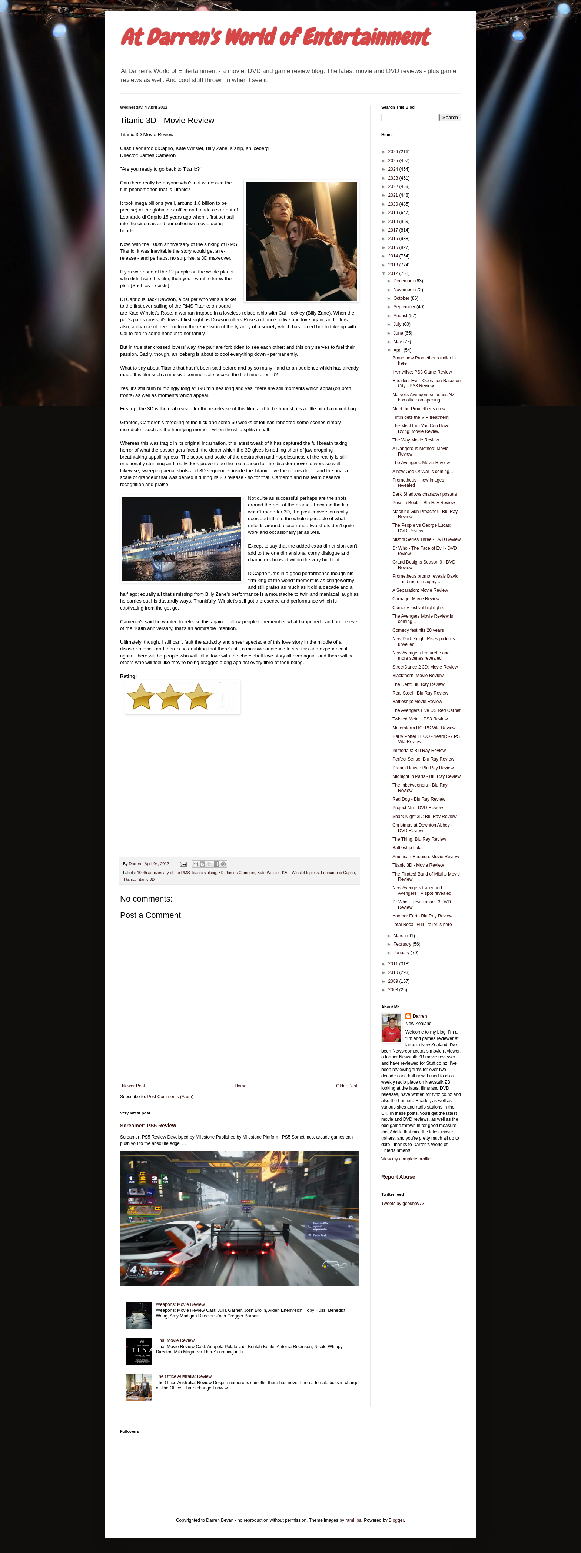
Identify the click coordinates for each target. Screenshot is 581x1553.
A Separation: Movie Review (420, 590)
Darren (420, 1016)
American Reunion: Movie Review (425, 856)
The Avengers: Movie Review (421, 462)
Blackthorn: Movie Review (418, 675)
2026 (393, 151)
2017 (393, 230)
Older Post (346, 1086)
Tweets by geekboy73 (402, 1203)
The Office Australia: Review (184, 1376)
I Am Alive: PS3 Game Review (422, 372)
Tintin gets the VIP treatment (420, 417)
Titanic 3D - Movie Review (418, 865)
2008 (393, 989)
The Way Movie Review (415, 440)
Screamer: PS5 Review (148, 1126)
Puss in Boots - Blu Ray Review (423, 502)
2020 (393, 204)
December (404, 280)
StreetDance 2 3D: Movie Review (425, 667)
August (401, 315)
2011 (393, 963)
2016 (393, 238)
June (399, 333)
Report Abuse (398, 1177)
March (400, 935)
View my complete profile (406, 1159)
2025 (393, 160)
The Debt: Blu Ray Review (418, 684)
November (404, 289)
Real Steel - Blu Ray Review (420, 693)
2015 (393, 247)
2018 (393, 221)
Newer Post (133, 1086)
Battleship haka (407, 847)
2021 (393, 195)
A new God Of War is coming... (422, 471)
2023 (393, 178)
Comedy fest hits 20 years (418, 630)
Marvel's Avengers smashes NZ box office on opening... (423, 397)
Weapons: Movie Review (180, 1304)
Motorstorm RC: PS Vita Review (424, 727)
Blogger (396, 1520)
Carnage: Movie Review (415, 598)
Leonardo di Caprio (338, 872)
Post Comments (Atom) (170, 1096)
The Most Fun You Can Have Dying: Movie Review (420, 428)
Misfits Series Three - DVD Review (426, 539)
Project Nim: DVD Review (417, 807)
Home (240, 1086)
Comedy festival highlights (418, 607)
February (403, 944)
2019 (393, 212)
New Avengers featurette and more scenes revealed (421, 655)
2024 (393, 169)
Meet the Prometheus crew (418, 408)
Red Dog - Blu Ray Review (418, 799)
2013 (393, 264)
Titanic (129, 879)
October (402, 298)
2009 (393, 981)
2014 (393, 256)
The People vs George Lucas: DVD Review (421, 528)
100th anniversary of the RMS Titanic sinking (176, 872)
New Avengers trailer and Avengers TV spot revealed (421, 890)
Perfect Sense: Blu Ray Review (423, 759)
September (405, 306)
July (398, 324)
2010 (393, 972)
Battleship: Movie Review (417, 701)
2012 (393, 273)
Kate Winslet (269, 872)
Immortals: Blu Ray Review (419, 750)
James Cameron (240, 872)
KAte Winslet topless (300, 872)
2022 (393, 186)
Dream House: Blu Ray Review (423, 768)
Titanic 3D (146, 879)
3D (220, 872)
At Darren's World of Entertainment (274, 37)
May (398, 341)
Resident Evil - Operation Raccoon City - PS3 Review (426, 383)
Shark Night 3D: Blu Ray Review (424, 816)
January (402, 952)
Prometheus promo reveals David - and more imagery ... (425, 579)
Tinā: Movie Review (175, 1340)
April (399, 350)
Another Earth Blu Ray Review (422, 916)
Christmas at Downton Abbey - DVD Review (422, 828)
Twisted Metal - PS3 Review (420, 719)
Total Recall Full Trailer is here (422, 924)
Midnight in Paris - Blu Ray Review (426, 776)
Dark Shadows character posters (424, 494)
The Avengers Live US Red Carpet (426, 710)
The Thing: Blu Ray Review (419, 839)
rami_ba (353, 1520)
